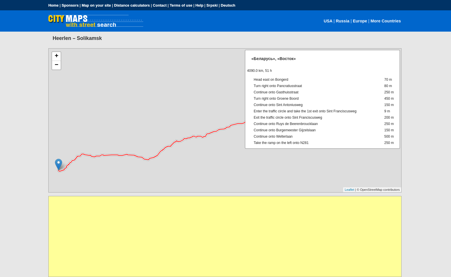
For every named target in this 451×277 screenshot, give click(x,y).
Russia (342, 21)
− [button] (56, 65)
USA (328, 21)
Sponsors (70, 5)
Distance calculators (132, 5)
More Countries (385, 21)
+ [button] (56, 56)
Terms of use (181, 5)
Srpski (212, 5)
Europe (360, 21)
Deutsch (228, 5)
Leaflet (349, 189)
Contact (160, 5)
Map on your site (96, 5)
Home (53, 5)
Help (199, 5)
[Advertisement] (221, 236)
